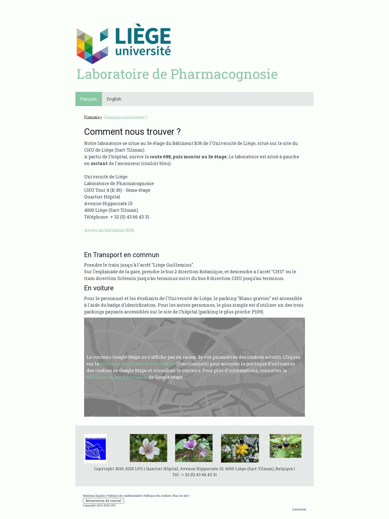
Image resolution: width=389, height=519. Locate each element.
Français (88, 99)
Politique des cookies (157, 495)
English (114, 99)
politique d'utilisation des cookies (137, 364)
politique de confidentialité (117, 377)
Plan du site (180, 495)
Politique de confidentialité (124, 495)
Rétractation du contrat (103, 500)
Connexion (299, 509)
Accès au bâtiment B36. (109, 230)
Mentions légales (94, 495)
